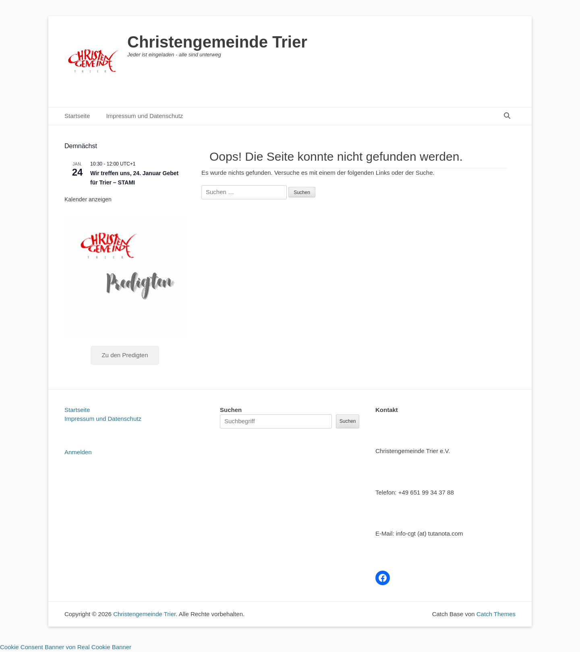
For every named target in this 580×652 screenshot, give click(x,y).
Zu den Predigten (125, 355)
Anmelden (78, 452)
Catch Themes (496, 614)
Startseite (77, 115)
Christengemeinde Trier (217, 42)
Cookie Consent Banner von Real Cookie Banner (65, 647)
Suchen (231, 409)
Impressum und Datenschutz (144, 115)
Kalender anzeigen (88, 199)
